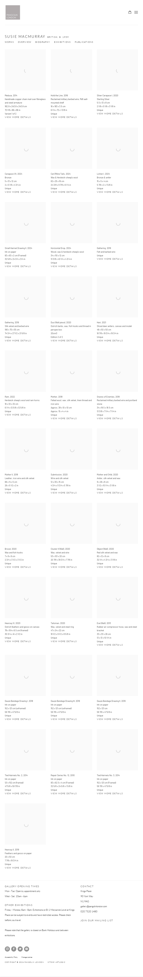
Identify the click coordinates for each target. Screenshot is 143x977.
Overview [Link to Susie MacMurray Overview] (24, 42)
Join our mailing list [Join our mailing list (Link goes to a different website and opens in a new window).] (97, 920)
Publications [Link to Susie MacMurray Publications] (84, 42)
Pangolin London (13, 12)
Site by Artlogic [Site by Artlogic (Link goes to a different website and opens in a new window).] (56, 962)
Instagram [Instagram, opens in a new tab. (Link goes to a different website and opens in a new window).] (7, 949)
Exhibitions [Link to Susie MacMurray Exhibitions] (62, 42)
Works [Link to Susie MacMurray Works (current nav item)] (9, 42)
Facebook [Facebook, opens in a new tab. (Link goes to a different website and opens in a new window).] (13, 949)
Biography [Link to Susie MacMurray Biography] (42, 42)
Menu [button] (135, 12)
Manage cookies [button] (26, 957)
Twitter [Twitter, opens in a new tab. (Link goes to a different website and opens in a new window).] (20, 949)
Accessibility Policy (11, 957)
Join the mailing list (26, 949)
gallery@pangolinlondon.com (94, 906)
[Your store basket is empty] (130, 12)
